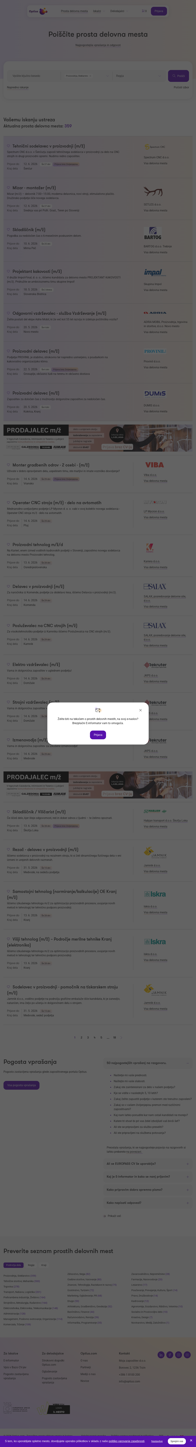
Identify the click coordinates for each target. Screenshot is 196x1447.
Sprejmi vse (176, 1441)
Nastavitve (157, 1441)
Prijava (98, 734)
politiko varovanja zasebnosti (126, 1441)
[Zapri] (140, 710)
